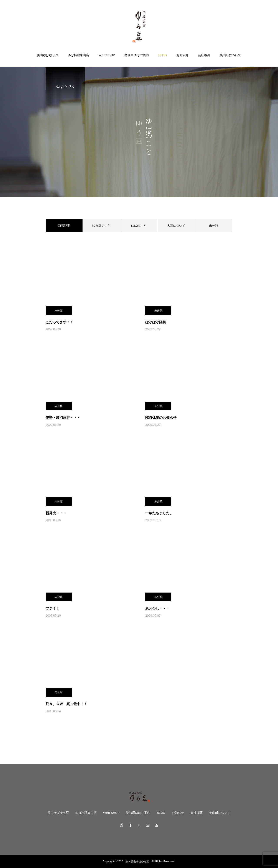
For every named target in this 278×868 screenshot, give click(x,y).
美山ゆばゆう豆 (47, 55)
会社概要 (204, 55)
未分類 (213, 225)
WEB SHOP (107, 55)
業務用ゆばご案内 (136, 55)
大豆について (176, 225)
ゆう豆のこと (101, 225)
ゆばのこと (138, 225)
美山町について (230, 55)
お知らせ (182, 55)
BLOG (162, 55)
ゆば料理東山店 (78, 55)
